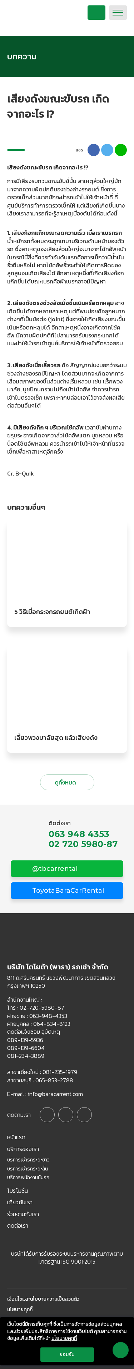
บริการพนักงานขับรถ (28, 1177)
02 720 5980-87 (83, 844)
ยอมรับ (67, 1354)
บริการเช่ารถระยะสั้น (27, 1169)
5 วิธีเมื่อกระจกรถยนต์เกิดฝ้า (52, 611)
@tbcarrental (54, 868)
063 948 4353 (79, 834)
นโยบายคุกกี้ (20, 1309)
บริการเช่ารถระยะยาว (28, 1160)
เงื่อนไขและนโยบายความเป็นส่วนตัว (43, 1299)
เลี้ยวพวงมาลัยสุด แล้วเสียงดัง (56, 737)
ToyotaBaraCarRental (67, 890)
